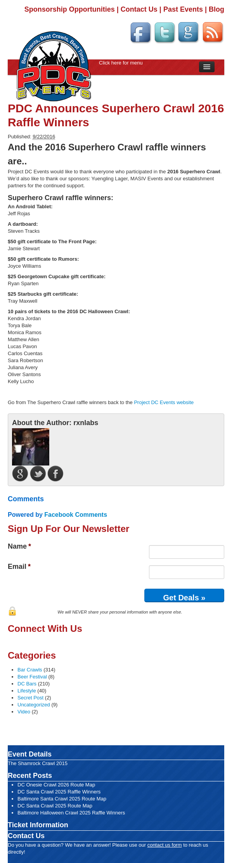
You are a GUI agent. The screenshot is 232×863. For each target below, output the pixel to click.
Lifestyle (26, 691)
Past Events (183, 9)
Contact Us (139, 9)
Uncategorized (33, 705)
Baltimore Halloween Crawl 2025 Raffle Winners (71, 813)
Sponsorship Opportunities (69, 9)
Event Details (30, 754)
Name (19, 546)
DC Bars (26, 684)
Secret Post (30, 698)
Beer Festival (32, 677)
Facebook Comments (75, 514)
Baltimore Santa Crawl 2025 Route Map (61, 799)
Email (19, 566)
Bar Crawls (29, 670)
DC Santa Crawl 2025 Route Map (54, 806)
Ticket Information (38, 825)
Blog (216, 9)
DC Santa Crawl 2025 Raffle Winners (58, 792)
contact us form (164, 845)
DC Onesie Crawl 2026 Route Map (56, 785)
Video (23, 712)
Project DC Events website (164, 402)
